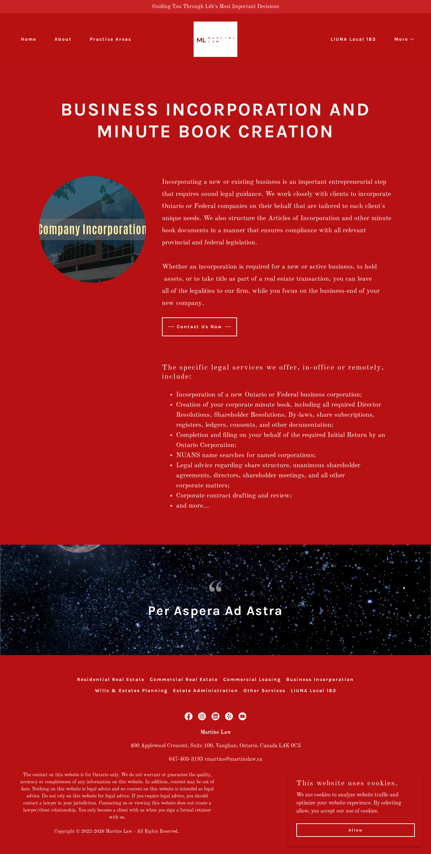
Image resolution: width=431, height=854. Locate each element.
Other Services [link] (264, 690)
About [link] (63, 39)
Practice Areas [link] (110, 39)
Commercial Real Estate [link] (184, 679)
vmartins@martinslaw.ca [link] (233, 759)
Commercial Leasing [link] (252, 679)
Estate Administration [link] (205, 690)
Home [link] (28, 39)
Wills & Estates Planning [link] (131, 690)
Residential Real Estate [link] (110, 679)
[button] (402, 39)
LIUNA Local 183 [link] (353, 39)
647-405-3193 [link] (186, 759)
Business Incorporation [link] (320, 679)
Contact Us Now (199, 327)
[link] (216, 39)
